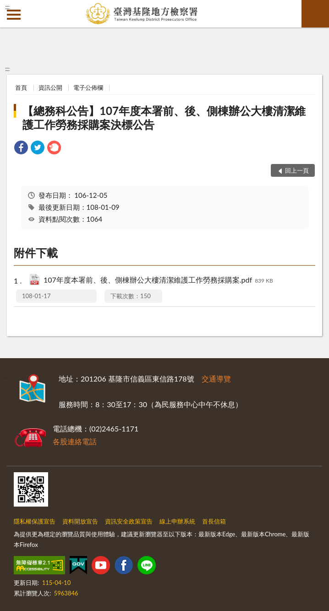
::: (7, 7)
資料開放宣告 (80, 521)
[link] (21, 149)
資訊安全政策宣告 (129, 521)
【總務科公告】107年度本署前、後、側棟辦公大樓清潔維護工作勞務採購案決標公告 (164, 117)
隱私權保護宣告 (34, 521)
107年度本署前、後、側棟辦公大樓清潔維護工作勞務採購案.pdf (158, 280)
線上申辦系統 (177, 521)
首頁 (21, 87)
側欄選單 (14, 15)
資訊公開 (50, 87)
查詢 (315, 13)
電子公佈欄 (88, 87)
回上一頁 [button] (297, 170)
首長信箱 (214, 521)
